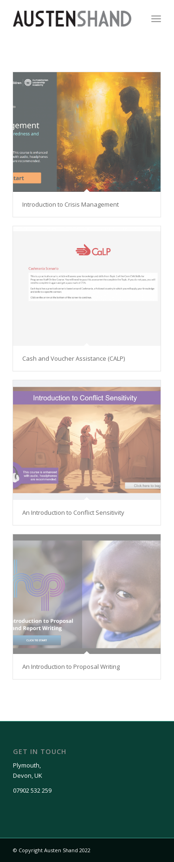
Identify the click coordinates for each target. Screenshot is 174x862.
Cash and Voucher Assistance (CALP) (73, 358)
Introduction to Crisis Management (70, 204)
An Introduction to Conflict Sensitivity (73, 512)
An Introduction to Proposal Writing (71, 666)
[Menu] (156, 18)
